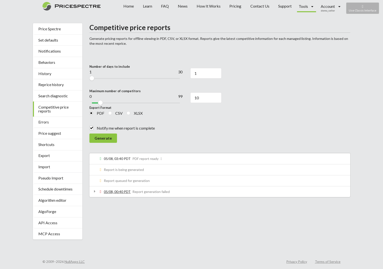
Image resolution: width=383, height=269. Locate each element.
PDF (100, 113)
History (44, 73)
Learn (147, 6)
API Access (47, 222)
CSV (119, 113)
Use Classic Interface (362, 8)
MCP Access (49, 233)
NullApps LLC (74, 261)
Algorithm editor (52, 200)
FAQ (165, 6)
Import (44, 166)
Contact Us (259, 6)
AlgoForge (47, 211)
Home (128, 6)
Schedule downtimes (55, 189)
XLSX (138, 113)
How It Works (209, 6)
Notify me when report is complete (126, 128)
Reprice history (51, 84)
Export (44, 155)
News (183, 6)
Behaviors (46, 62)
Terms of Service (327, 261)
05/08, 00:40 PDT (117, 192)
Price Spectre (49, 28)
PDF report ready (147, 159)
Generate (103, 138)
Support (285, 6)
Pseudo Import (50, 178)
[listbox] (306, 6)
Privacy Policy (296, 261)
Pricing (235, 6)
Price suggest (49, 133)
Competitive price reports (53, 109)
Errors (43, 122)
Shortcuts (46, 144)
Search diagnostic (53, 95)
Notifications (49, 51)
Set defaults (48, 40)
